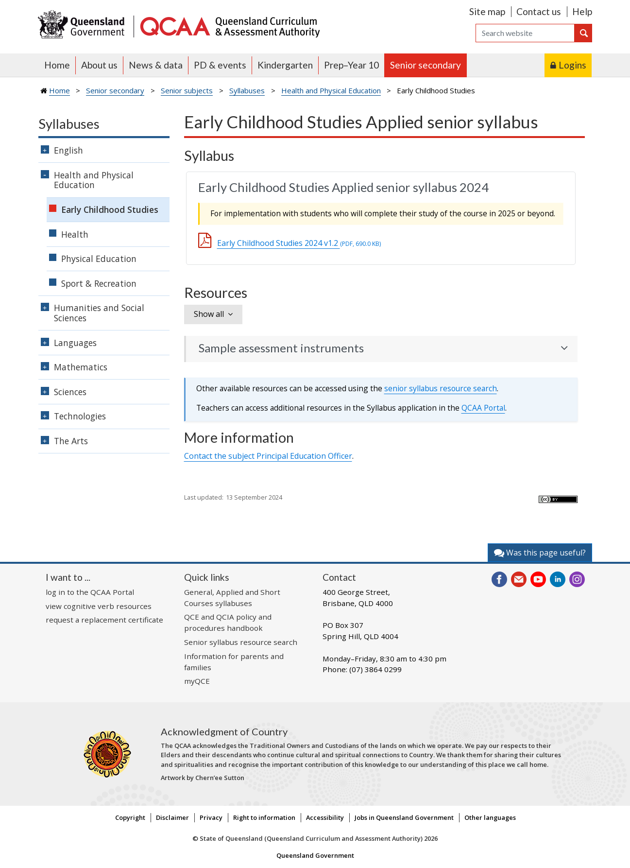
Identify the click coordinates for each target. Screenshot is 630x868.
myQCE (197, 681)
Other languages (490, 817)
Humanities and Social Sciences (99, 313)
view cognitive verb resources (99, 606)
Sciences (70, 392)
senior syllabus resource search (440, 388)
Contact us (538, 11)
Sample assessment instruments (281, 348)
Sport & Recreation (98, 283)
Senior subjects (187, 90)
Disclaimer (172, 817)
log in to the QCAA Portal (90, 592)
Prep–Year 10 (351, 64)
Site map (487, 11)
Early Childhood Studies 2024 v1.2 (299, 243)
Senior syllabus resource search (240, 642)
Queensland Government (315, 855)
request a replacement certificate (104, 620)
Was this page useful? (540, 552)
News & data (156, 64)
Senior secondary (425, 64)
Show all (209, 314)
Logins (572, 64)
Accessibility (325, 817)
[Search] (525, 33)
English (68, 150)
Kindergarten (285, 64)
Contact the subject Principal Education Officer (268, 456)
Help (582, 11)
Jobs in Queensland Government (404, 817)
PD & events (220, 64)
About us (99, 64)
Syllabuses (247, 90)
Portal (483, 407)
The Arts (71, 441)
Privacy (211, 817)
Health (74, 234)
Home (57, 64)
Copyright (130, 817)
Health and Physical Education (331, 90)
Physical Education (98, 258)
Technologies (80, 416)
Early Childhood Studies (109, 209)
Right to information (264, 817)
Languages (75, 342)
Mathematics (80, 367)
